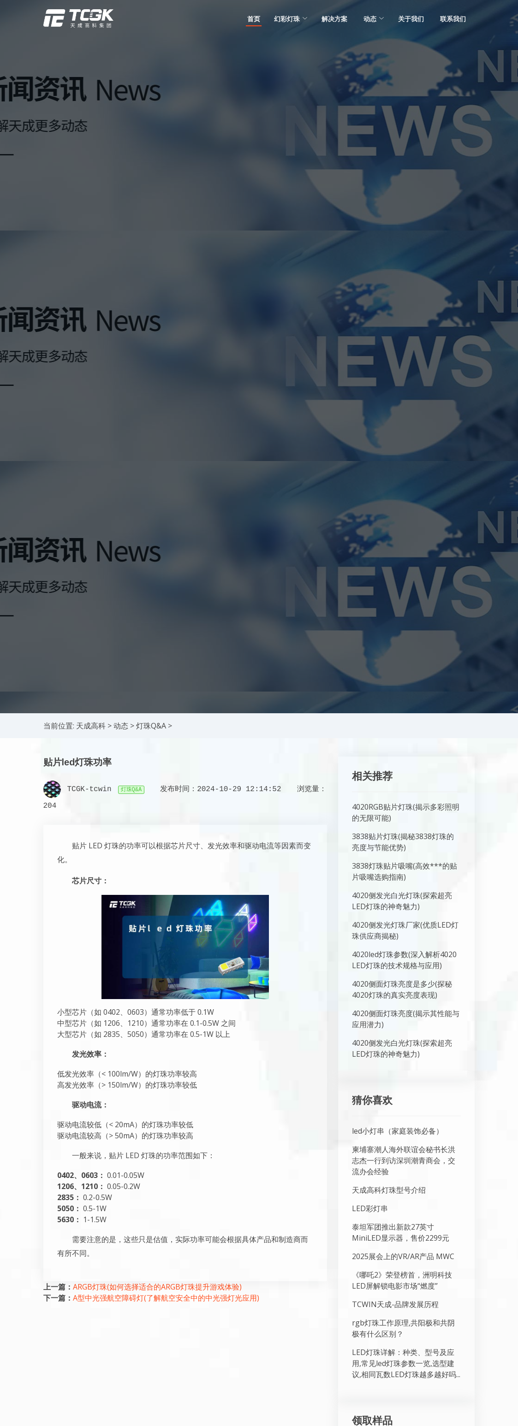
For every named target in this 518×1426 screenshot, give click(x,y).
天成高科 (91, 726)
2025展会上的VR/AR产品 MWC (403, 1256)
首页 (253, 18)
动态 (120, 726)
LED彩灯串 (370, 1208)
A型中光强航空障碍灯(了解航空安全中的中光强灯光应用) (166, 1298)
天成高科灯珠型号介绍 (389, 1190)
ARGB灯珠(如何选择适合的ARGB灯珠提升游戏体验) (157, 1287)
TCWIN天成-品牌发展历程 (395, 1304)
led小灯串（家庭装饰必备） (397, 1131)
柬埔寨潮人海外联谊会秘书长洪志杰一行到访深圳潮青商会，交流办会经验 (403, 1160)
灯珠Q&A (151, 726)
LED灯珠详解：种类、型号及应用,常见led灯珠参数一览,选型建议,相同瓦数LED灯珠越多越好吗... (406, 1363)
